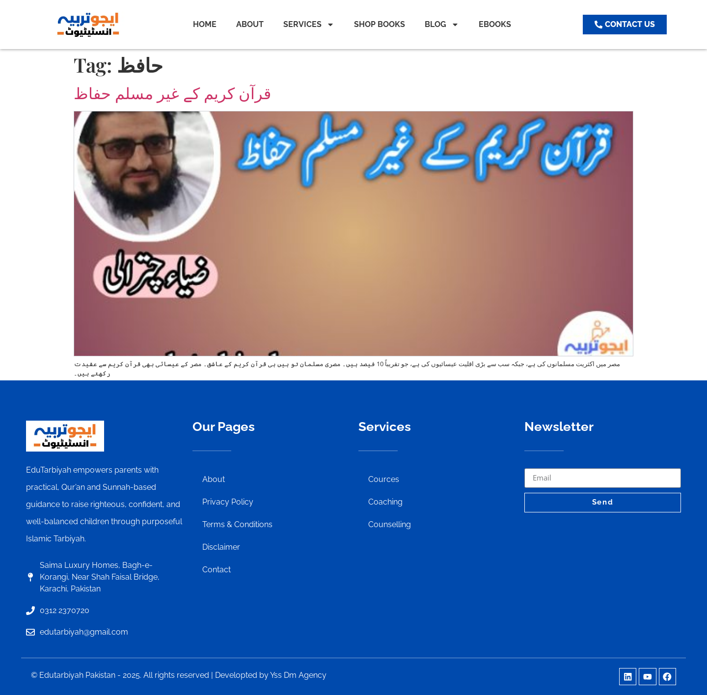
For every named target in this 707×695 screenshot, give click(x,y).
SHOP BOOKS (379, 24)
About (213, 479)
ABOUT (250, 24)
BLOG (442, 24)
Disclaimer (221, 547)
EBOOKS (495, 24)
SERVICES (308, 24)
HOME (205, 24)
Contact (216, 569)
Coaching (385, 502)
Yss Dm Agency (298, 675)
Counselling (389, 524)
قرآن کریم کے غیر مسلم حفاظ (172, 93)
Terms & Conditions (237, 524)
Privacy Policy (227, 502)
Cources (383, 479)
